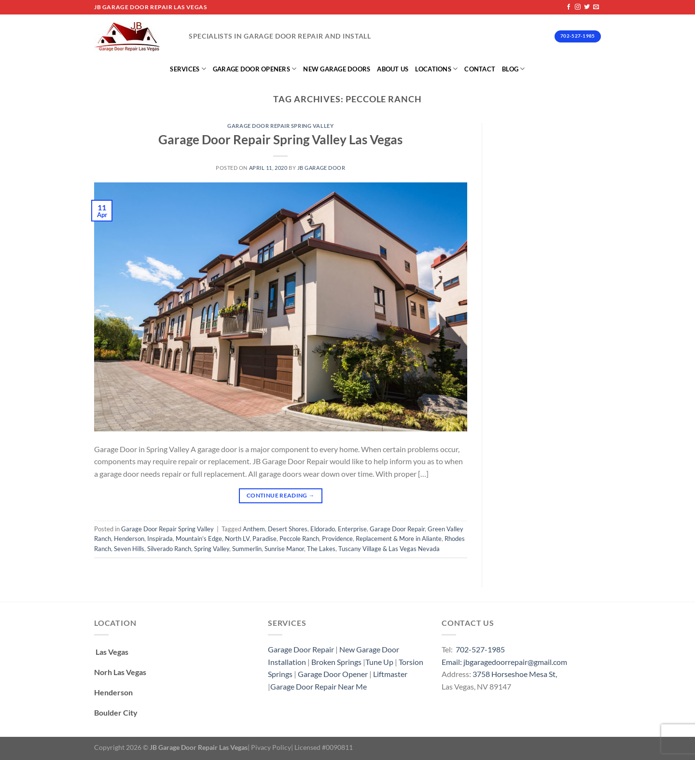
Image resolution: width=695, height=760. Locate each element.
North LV (237, 538)
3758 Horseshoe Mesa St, (515, 673)
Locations (436, 68)
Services (188, 68)
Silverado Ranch (169, 549)
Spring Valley (211, 549)
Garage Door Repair (397, 529)
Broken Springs (336, 661)
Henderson (129, 538)
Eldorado (322, 529)
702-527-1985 (480, 649)
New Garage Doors (336, 69)
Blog (513, 68)
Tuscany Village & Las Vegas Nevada (389, 549)
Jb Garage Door (321, 168)
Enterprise (352, 529)
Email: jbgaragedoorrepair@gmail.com (504, 661)
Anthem (254, 529)
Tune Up (379, 661)
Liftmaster (390, 673)
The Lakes (321, 549)
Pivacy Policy (271, 747)
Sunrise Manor (284, 549)
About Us (392, 69)
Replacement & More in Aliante (399, 538)
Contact (479, 69)
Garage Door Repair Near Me (318, 686)
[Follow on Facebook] (568, 7)
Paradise (264, 538)
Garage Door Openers (254, 68)
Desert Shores (287, 529)
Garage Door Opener (333, 673)
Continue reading (281, 495)
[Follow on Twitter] (587, 7)
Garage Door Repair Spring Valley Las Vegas (280, 139)
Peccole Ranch (299, 538)
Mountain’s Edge (199, 538)
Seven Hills (129, 549)
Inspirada (160, 538)
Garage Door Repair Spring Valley (280, 126)
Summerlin (247, 549)
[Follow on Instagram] (578, 7)
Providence (337, 538)
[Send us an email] (596, 7)
